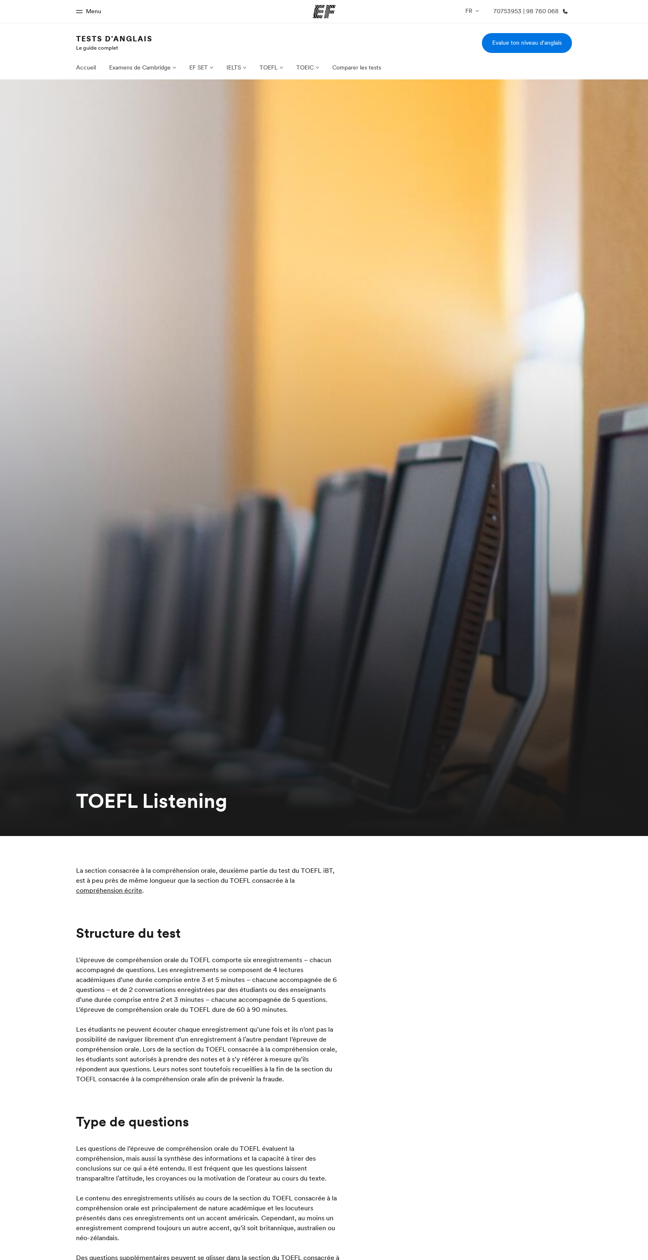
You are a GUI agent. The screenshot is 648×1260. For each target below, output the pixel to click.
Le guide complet (97, 47)
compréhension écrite (109, 890)
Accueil (86, 67)
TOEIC (305, 67)
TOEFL (269, 67)
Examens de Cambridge (140, 67)
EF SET (198, 67)
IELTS (233, 67)
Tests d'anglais (114, 39)
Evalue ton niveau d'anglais (527, 42)
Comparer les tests (356, 67)
